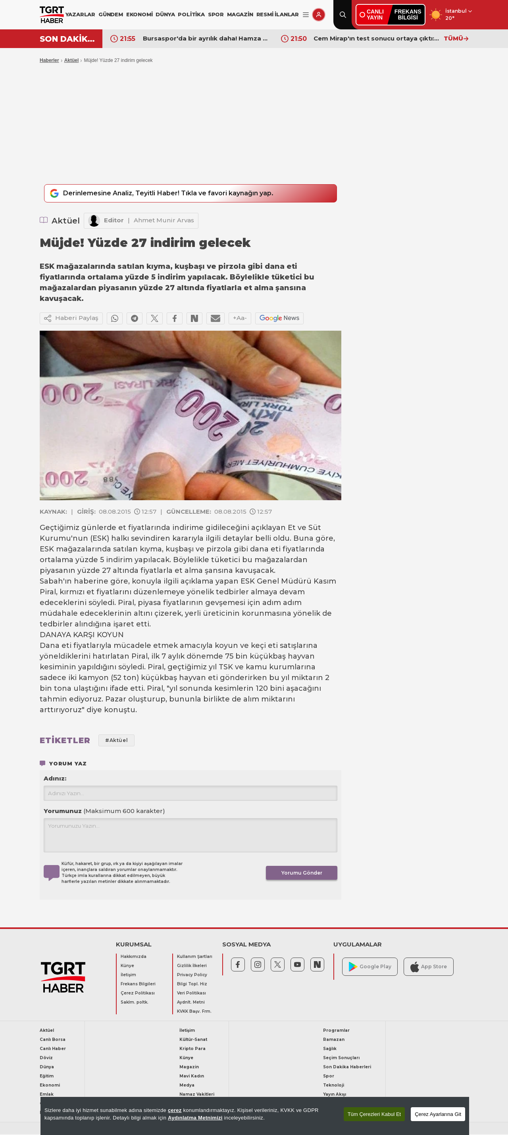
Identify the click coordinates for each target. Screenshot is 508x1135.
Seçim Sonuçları (341, 1058)
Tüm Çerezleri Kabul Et (374, 1114)
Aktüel (71, 60)
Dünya (47, 1067)
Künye (127, 966)
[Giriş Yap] (318, 14)
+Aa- (240, 318)
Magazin (189, 1067)
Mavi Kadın (191, 1076)
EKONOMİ (139, 14)
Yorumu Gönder (301, 874)
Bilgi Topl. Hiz (192, 984)
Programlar (336, 1031)
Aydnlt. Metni (191, 1003)
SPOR (216, 14)
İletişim (128, 975)
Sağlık (330, 1049)
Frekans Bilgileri (138, 984)
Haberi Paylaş (71, 319)
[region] (254, 1116)
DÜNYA (165, 14)
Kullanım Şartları (194, 957)
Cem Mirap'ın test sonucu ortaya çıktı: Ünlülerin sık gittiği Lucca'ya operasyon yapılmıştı (377, 38)
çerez (175, 1110)
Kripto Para (192, 1049)
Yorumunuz (104, 811)
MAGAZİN (240, 14)
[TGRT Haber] (52, 14)
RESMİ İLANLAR (277, 14)
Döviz (46, 1058)
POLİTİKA (191, 14)
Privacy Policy (192, 975)
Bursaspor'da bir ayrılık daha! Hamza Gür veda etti (206, 38)
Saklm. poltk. (134, 1003)
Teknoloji (333, 1086)
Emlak (47, 1095)
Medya (186, 1086)
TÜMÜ (456, 38)
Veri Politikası (191, 993)
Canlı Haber (53, 1049)
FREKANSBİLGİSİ (407, 14)
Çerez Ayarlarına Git (438, 1114)
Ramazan (333, 1040)
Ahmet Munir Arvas (164, 221)
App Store (428, 967)
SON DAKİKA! (68, 39)
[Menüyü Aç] (306, 14)
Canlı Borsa (52, 1040)
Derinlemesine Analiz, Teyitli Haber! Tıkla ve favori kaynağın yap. (169, 193)
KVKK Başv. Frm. (194, 1012)
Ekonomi (50, 1086)
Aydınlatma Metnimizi (195, 1118)
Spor (328, 1076)
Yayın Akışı (334, 1095)
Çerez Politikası (138, 993)
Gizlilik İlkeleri (192, 966)
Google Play (370, 968)
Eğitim (47, 1076)
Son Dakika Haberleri (347, 1067)
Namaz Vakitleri (196, 1095)
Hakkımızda (133, 957)
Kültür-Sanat (193, 1040)
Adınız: (55, 779)
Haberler (49, 60)
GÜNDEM (110, 14)
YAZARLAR (80, 14)
